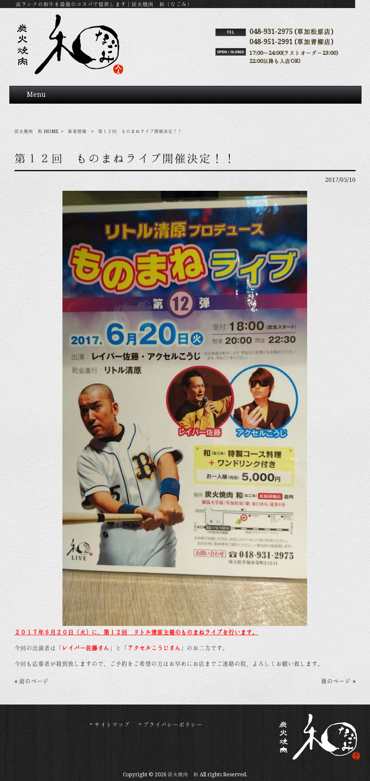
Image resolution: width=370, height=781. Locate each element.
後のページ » (338, 681)
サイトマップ (112, 724)
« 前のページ (31, 681)
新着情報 (77, 131)
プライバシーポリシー (173, 724)
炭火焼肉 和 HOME (36, 131)
